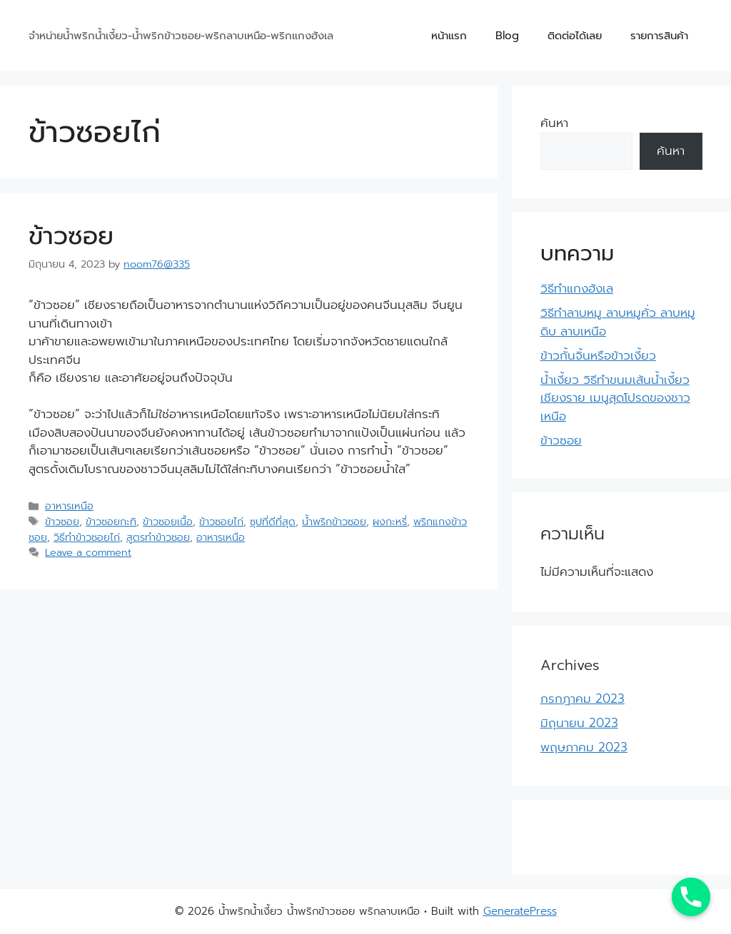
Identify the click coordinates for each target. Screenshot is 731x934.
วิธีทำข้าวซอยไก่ (87, 537)
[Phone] (691, 897)
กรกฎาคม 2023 (582, 698)
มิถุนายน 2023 (579, 723)
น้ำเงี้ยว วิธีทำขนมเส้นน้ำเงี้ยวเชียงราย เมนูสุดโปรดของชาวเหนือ (615, 397)
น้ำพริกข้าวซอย (334, 521)
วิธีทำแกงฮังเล (576, 288)
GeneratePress (520, 911)
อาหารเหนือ (69, 506)
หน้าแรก (449, 36)
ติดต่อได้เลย (575, 36)
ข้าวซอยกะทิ (111, 521)
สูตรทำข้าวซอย (158, 537)
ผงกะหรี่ (390, 521)
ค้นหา (554, 122)
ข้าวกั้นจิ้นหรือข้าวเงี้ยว (598, 355)
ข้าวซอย (71, 236)
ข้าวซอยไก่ (221, 521)
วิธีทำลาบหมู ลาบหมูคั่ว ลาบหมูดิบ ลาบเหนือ (617, 321)
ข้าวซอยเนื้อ (168, 521)
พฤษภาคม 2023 (583, 747)
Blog (507, 36)
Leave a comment (88, 552)
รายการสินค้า (659, 36)
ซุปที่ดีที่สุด (273, 521)
